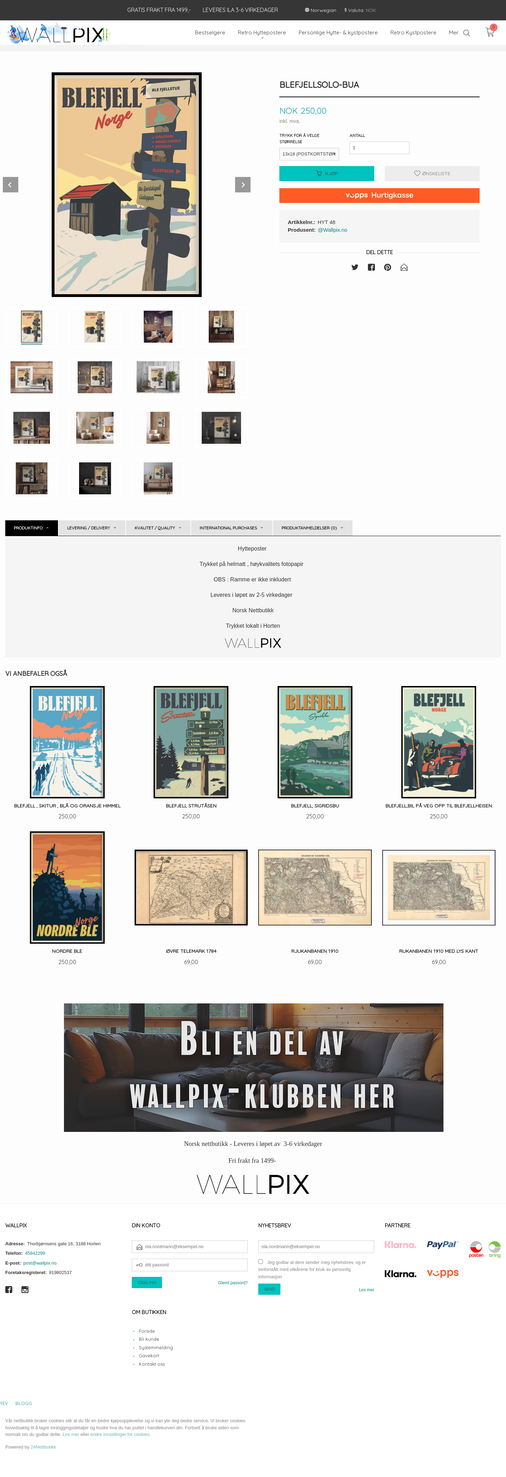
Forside (147, 1331)
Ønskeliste (432, 173)
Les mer (366, 1289)
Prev (10, 184)
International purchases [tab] (228, 527)
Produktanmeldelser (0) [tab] (309, 527)
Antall (357, 135)
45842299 (35, 1253)
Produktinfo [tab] (28, 527)
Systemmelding (156, 1347)
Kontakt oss (152, 1364)
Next (243, 184)
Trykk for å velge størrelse (299, 138)
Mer (454, 32)
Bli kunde (149, 1339)
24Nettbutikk (43, 1447)
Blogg (23, 1403)
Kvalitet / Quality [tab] (155, 527)
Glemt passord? (233, 1282)
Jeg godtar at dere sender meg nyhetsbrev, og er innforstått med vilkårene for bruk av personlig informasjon (312, 1269)
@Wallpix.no (333, 230)
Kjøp (327, 173)
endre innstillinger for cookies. (120, 1434)
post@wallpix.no (40, 1263)
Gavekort (149, 1355)
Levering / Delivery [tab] (88, 527)
